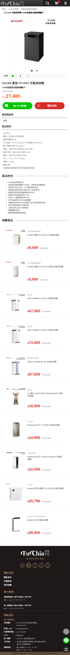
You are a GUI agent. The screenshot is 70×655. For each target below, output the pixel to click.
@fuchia (20, 635)
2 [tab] (37, 71)
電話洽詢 (52, 105)
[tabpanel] (35, 42)
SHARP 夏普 (14, 9)
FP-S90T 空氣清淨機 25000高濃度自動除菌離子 (24, 13)
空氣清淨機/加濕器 (29, 9)
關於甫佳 (7, 577)
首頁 (4, 9)
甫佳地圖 (7, 585)
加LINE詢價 (19, 106)
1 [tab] (32, 71)
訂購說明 (7, 581)
